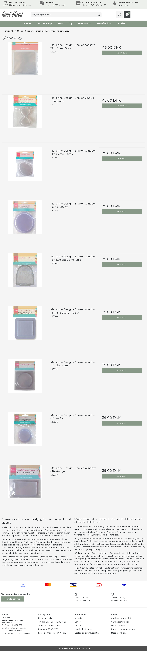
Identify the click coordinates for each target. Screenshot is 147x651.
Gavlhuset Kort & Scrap (84, 600)
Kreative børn (104, 23)
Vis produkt (122, 53)
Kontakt (78, 618)
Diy (70, 23)
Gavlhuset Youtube (120, 622)
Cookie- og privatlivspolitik (87, 633)
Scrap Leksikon (118, 625)
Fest (60, 23)
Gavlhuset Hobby (82, 598)
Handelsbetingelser (84, 629)
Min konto (79, 625)
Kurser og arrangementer (123, 629)
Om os (78, 622)
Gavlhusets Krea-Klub (121, 618)
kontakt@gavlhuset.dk (17, 628)
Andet (121, 23)
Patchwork (84, 23)
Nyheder (27, 23)
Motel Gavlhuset (119, 633)
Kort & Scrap (44, 23)
